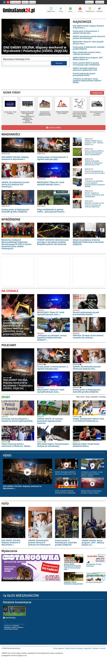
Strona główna (58, 648)
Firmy (61, 9)
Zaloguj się (89, 2)
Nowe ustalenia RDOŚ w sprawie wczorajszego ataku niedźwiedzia (86, 64)
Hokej (88, 397)
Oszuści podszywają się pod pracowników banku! (84, 74)
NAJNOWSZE (82, 22)
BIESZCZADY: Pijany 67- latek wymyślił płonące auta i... (88, 43)
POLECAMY (8, 345)
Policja (80, 9)
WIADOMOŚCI (10, 134)
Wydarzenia (90, 9)
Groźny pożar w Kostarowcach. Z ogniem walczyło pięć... (86, 32)
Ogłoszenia (51, 9)
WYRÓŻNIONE (10, 219)
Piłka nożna (80, 397)
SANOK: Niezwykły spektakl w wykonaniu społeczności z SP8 (85, 69)
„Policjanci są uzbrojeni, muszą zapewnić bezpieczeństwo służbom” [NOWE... (87, 81)
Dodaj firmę (15, 2)
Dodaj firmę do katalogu (74, 648)
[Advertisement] (17, 271)
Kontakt (32, 2)
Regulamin (88, 648)
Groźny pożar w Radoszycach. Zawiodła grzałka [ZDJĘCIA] (88, 48)
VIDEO (7, 455)
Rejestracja (99, 2)
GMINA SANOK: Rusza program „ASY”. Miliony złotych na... (88, 58)
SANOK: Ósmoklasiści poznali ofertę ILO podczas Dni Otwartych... (89, 37)
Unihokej (102, 397)
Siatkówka (94, 397)
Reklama (25, 2)
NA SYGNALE (9, 291)
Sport (70, 9)
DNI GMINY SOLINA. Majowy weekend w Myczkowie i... (88, 27)
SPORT (5, 397)
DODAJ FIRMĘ (53, 127)
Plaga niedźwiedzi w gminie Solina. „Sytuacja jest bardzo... (87, 53)
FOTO (5, 503)
